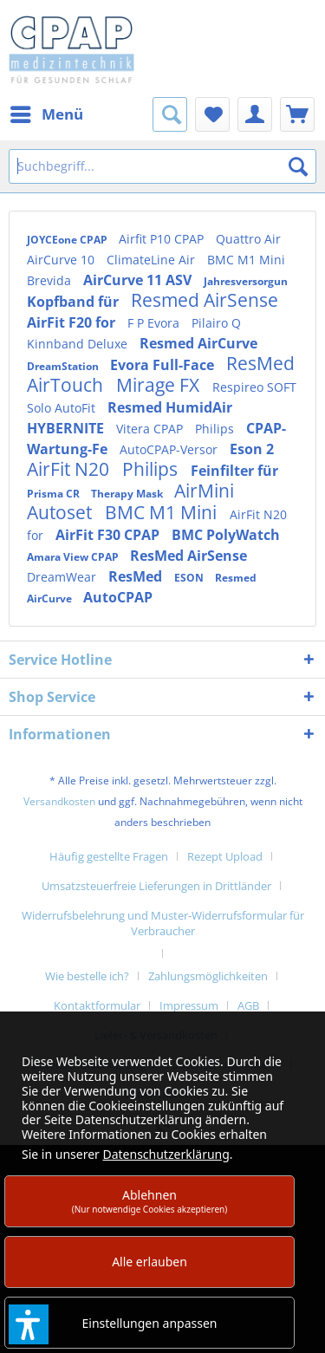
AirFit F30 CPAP (109, 534)
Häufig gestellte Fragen (108, 856)
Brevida (51, 280)
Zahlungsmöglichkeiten (208, 976)
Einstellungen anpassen (150, 1323)
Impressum (188, 1005)
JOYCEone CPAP (68, 239)
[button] (29, 1324)
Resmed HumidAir (169, 407)
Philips (216, 428)
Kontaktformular (97, 1005)
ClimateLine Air (152, 259)
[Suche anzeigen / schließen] (170, 114)
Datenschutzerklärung (165, 1154)
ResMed (137, 576)
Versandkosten (59, 801)
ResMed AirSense (188, 555)
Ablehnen (150, 1201)
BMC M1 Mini (246, 259)
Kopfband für (74, 301)
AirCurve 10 (62, 259)
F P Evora (155, 323)
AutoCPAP (118, 597)
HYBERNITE (67, 428)
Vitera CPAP (151, 428)
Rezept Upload (225, 856)
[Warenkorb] (297, 114)
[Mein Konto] (254, 114)
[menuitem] (46, 114)
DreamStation (64, 366)
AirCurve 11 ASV (139, 279)
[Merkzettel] (212, 114)
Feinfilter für (234, 470)
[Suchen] (298, 166)
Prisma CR (54, 493)
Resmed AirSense (204, 300)
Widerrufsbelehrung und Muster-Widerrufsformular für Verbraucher (163, 923)
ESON (190, 577)
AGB (248, 1005)
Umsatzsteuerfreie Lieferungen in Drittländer (156, 886)
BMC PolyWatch (226, 534)
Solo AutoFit (63, 408)
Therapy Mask (128, 493)
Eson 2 (252, 449)
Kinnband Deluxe (79, 343)
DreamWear (63, 577)
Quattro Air (248, 239)
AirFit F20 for (73, 322)
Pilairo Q (216, 323)
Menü (46, 112)
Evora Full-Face (164, 364)
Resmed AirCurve (198, 343)
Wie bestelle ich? (87, 976)
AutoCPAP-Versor (170, 449)
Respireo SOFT (254, 387)
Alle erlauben (149, 1261)
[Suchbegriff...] (162, 166)
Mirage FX (160, 385)
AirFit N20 (70, 469)
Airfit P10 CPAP (163, 239)
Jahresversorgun (246, 281)
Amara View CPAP (74, 557)
